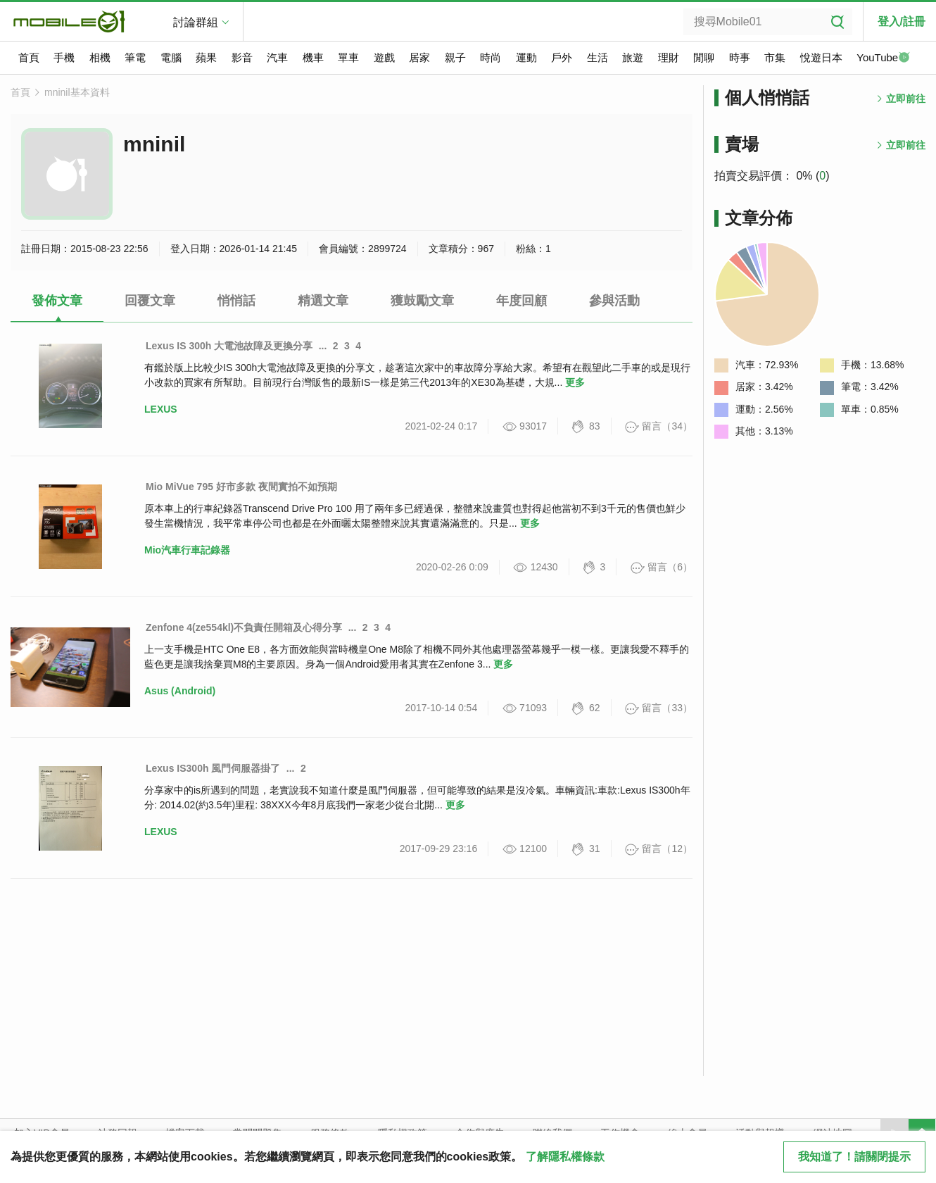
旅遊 (632, 57)
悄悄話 (236, 301)
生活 (597, 57)
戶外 (561, 57)
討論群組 (195, 22)
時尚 (490, 57)
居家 (419, 57)
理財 (668, 57)
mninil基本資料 (77, 92)
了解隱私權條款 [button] (565, 1157)
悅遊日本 (821, 57)
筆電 (135, 57)
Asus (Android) (179, 690)
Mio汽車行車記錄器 (187, 550)
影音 (242, 57)
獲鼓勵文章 (422, 301)
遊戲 (384, 57)
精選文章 (323, 301)
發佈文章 (57, 301)
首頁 (28, 57)
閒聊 (703, 57)
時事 (739, 57)
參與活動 (614, 301)
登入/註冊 (901, 21)
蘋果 (206, 57)
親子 (455, 57)
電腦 (171, 57)
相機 (99, 57)
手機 (64, 57)
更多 (575, 382)
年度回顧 (521, 301)
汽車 (277, 57)
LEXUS (160, 409)
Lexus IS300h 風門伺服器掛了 (213, 768)
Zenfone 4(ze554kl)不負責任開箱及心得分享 (244, 627)
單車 (348, 57)
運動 (526, 57)
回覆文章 (150, 301)
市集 (774, 57)
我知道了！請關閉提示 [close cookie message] (854, 1157)
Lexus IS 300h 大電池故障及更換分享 (229, 345)
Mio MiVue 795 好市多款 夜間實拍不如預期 (241, 486)
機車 (313, 57)
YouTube (883, 58)
